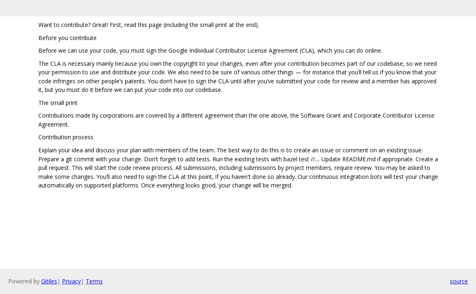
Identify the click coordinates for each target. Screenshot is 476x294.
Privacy (71, 281)
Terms (94, 281)
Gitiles (49, 281)
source (459, 281)
